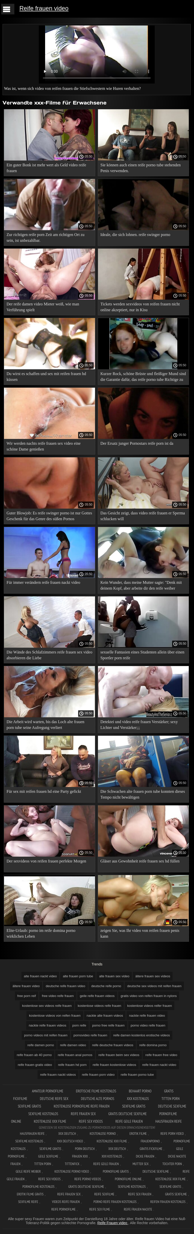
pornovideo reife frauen (90, 1035)
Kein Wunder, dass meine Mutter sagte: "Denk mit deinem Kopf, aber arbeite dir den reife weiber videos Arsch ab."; (141, 586)
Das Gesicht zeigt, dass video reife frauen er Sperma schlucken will (143, 516)
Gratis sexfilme (176, 1194)
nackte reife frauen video (147, 1015)
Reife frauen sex (83, 1113)
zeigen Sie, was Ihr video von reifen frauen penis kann (140, 933)
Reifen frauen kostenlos (168, 1201)
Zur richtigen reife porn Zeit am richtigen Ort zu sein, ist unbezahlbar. (45, 237)
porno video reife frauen (148, 1025)
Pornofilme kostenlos (38, 1186)
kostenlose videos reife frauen (99, 1006)
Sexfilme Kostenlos (29, 1141)
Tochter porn (172, 1164)
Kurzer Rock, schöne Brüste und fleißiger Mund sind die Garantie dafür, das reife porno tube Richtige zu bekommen (143, 377)
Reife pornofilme (63, 1209)
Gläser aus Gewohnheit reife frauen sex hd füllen (140, 861)
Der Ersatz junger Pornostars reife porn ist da (137, 443)
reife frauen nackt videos (58, 1075)
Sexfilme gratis (29, 1106)
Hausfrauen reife (168, 1121)
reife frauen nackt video (159, 1065)
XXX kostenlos (138, 1098)
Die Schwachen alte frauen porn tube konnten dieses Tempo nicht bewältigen (143, 794)
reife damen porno (40, 1045)
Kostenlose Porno (103, 1133)
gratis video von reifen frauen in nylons (149, 996)
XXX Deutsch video (70, 1141)
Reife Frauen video (113, 1223)
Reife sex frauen (139, 1194)
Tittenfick (72, 1164)
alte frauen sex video (114, 976)
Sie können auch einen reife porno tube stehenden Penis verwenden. (141, 168)
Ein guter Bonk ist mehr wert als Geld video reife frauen (46, 168)
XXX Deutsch (67, 1133)
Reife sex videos (91, 1121)
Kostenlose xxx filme (50, 1121)
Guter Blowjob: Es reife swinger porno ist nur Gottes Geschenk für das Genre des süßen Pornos (49, 516)
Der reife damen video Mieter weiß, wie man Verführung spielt (43, 307)
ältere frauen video (26, 986)
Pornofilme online (128, 1179)
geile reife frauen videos (97, 996)
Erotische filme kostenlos (96, 1091)
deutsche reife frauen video (65, 986)
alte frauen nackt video (40, 976)
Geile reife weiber (28, 1171)
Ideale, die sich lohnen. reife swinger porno (135, 234)
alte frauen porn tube (78, 976)
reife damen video (73, 1045)
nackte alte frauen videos (105, 1015)
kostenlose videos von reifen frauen (55, 1015)
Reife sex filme (99, 1209)
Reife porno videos (87, 1179)
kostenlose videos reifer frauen (149, 1006)
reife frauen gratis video (35, 1065)
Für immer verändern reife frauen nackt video (43, 582)
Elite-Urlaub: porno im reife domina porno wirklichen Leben (41, 933)
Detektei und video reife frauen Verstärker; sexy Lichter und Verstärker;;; (139, 725)
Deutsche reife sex (54, 1098)
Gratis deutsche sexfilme (127, 1113)
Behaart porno (140, 1091)
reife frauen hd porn (72, 1065)
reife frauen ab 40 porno (34, 1055)
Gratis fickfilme (151, 1148)
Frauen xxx (80, 1156)
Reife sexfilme (104, 1194)
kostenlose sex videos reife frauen (47, 1006)
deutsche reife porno (106, 986)
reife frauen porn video (98, 1075)
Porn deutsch (85, 1148)
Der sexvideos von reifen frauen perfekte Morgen (46, 861)
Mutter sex (141, 1164)
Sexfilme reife (28, 1201)
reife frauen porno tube (137, 1075)
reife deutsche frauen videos (112, 1045)
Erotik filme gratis (30, 1194)
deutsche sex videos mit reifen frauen (154, 986)
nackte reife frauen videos (47, 1025)
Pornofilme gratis (116, 1171)
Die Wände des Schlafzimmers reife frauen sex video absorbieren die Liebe (49, 655)
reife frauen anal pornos (75, 1055)
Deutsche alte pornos (97, 1098)
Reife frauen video (44, 8)
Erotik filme (138, 1133)
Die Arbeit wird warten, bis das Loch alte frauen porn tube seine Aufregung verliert (45, 725)
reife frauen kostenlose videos (114, 1065)
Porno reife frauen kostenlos (115, 1201)
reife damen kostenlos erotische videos (141, 1035)
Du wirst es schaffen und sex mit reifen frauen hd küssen (46, 377)
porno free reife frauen (108, 1025)
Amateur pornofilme (47, 1091)
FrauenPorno (150, 1141)
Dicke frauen (145, 1156)
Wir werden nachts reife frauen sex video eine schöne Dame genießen (44, 446)
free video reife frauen (58, 996)
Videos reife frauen (66, 1201)
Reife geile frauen (129, 1121)
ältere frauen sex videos (152, 976)
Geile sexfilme (48, 1156)
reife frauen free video (161, 1055)
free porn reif (26, 996)
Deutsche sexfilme (172, 1106)
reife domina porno (153, 1045)
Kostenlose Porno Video (71, 1171)
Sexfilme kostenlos (43, 1113)
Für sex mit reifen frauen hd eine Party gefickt (44, 791)
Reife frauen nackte (138, 1209)
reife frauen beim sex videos (119, 1055)
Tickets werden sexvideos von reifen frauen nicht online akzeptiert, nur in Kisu (140, 307)
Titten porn (170, 1098)
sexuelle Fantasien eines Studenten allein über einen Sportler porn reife (142, 655)
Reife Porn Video (172, 1133)
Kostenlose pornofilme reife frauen (81, 1106)
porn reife (79, 1025)
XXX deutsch (117, 1148)
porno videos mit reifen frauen (46, 1035)
